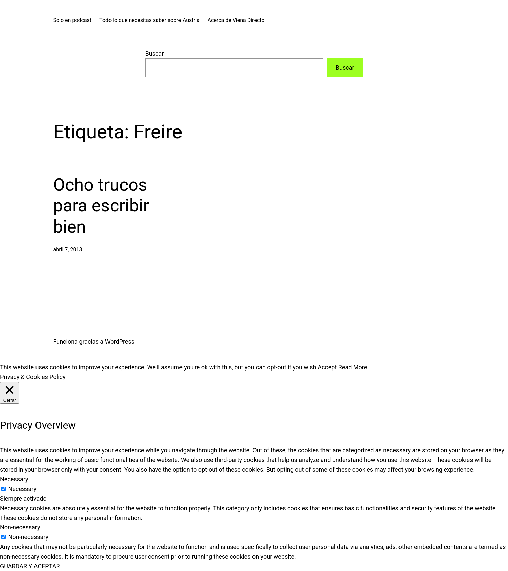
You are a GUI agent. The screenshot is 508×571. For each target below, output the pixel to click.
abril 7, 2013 (67, 249)
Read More (352, 367)
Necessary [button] (14, 479)
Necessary (22, 488)
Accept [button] (327, 367)
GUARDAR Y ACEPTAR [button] (30, 566)
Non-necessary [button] (20, 527)
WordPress (119, 341)
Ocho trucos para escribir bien (101, 206)
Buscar (154, 53)
